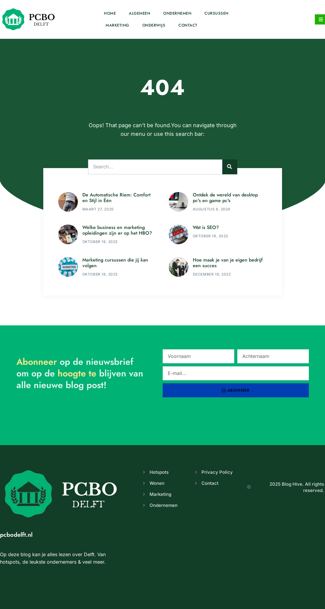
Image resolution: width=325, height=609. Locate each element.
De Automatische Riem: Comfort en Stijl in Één (116, 197)
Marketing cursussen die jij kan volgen (115, 262)
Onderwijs (154, 25)
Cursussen (216, 13)
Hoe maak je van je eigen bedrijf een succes (228, 262)
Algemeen (139, 13)
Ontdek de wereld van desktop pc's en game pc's (225, 197)
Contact (188, 25)
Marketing (117, 25)
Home (110, 13)
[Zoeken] (229, 166)
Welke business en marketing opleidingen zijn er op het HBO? (117, 230)
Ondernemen (177, 13)
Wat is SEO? (206, 227)
